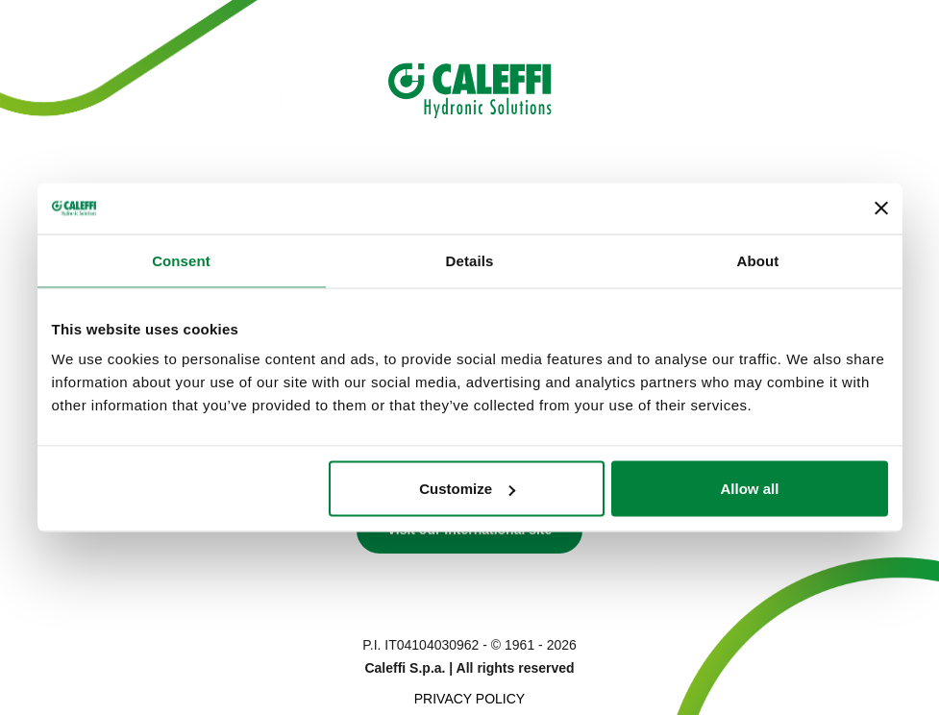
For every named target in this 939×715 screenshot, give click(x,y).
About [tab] (758, 260)
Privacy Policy (469, 698)
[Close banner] (881, 208)
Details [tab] (470, 260)
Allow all (750, 489)
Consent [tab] (181, 260)
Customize (467, 489)
